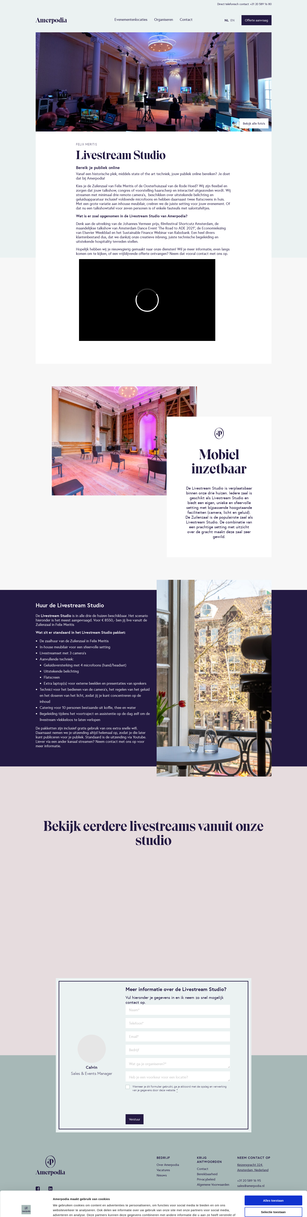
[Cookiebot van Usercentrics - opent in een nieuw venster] (26, 1209)
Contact (186, 19)
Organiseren (163, 19)
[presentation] (156, 1103)
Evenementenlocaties (130, 19)
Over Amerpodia (168, 1165)
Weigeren (273, 1199)
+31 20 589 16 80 (261, 4)
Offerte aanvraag (256, 20)
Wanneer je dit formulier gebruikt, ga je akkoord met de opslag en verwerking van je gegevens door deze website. (179, 1088)
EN (232, 20)
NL (227, 20)
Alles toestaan (273, 1176)
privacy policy (208, 1196)
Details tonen (217, 1209)
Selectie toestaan (273, 1188)
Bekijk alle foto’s (254, 123)
